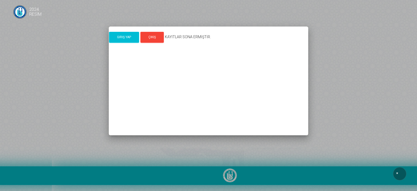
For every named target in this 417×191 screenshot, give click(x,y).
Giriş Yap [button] (124, 37)
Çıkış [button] (152, 37)
